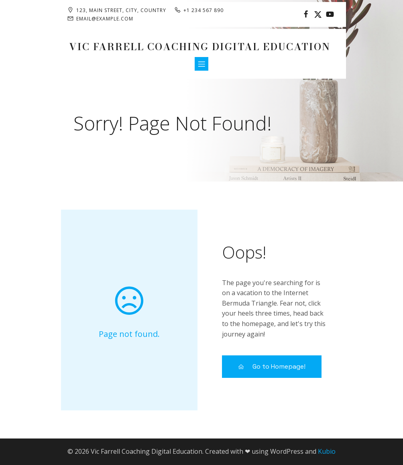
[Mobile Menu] (201, 64)
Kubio (327, 451)
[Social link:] (306, 14)
